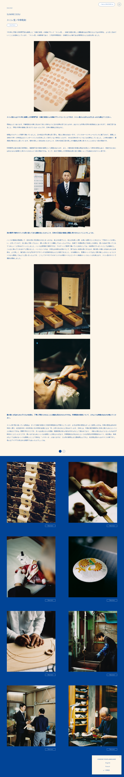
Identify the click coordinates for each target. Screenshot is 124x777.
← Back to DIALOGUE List (106, 4)
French (107, 766)
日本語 (107, 770)
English (107, 763)
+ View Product (12, 25)
